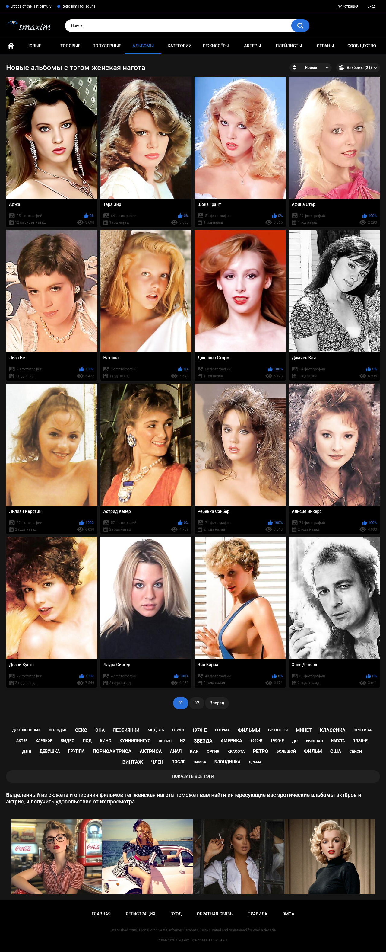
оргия (213, 751)
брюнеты (278, 730)
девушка (50, 751)
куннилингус (134, 740)
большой (286, 751)
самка (200, 762)
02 (196, 703)
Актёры (252, 45)
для (26, 751)
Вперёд (217, 703)
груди (178, 730)
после (178, 761)
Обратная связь (215, 914)
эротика (363, 730)
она (100, 730)
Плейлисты (289, 45)
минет (304, 730)
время (165, 741)
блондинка (227, 761)
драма (255, 762)
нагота (338, 741)
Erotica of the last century (30, 6)
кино (105, 740)
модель (155, 730)
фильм (313, 751)
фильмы (249, 730)
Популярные (106, 45)
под (87, 740)
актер (22, 741)
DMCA (288, 914)
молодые (58, 730)
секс (81, 730)
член (157, 762)
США (335, 751)
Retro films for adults (78, 6)
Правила (257, 914)
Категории (180, 45)
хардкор (44, 741)
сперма (222, 730)
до (295, 741)
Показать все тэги (193, 776)
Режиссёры (216, 45)
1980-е (360, 740)
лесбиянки (126, 730)
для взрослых (26, 730)
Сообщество (361, 45)
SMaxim (182, 940)
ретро (260, 751)
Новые (34, 45)
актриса (151, 751)
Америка (231, 740)
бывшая (314, 741)
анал (176, 751)
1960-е (256, 741)
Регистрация (347, 6)
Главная (11, 46)
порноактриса (112, 751)
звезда (203, 741)
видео (67, 740)
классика (333, 730)
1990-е (277, 740)
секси (355, 751)
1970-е (199, 730)
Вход (371, 6)
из (183, 740)
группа (76, 751)
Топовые (70, 45)
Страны (325, 45)
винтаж (132, 762)
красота (236, 751)
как (194, 751)
